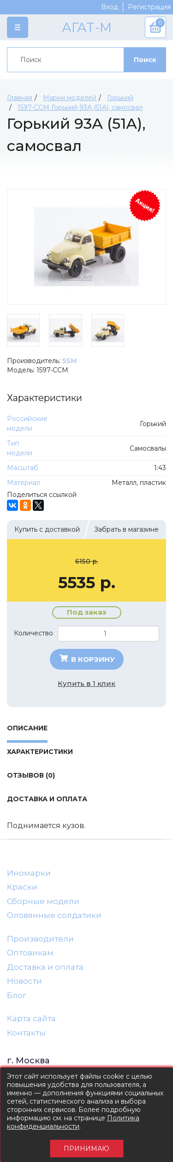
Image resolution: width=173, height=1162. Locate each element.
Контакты (26, 1032)
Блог (16, 995)
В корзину (86, 659)
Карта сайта (31, 1018)
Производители (40, 938)
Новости (24, 981)
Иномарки (29, 873)
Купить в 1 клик (86, 683)
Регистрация (149, 7)
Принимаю (86, 1148)
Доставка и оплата (45, 967)
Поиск (145, 60)
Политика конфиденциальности (73, 1122)
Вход (109, 7)
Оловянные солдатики (54, 915)
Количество (33, 633)
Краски (22, 887)
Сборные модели (43, 901)
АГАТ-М (87, 27)
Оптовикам (30, 952)
